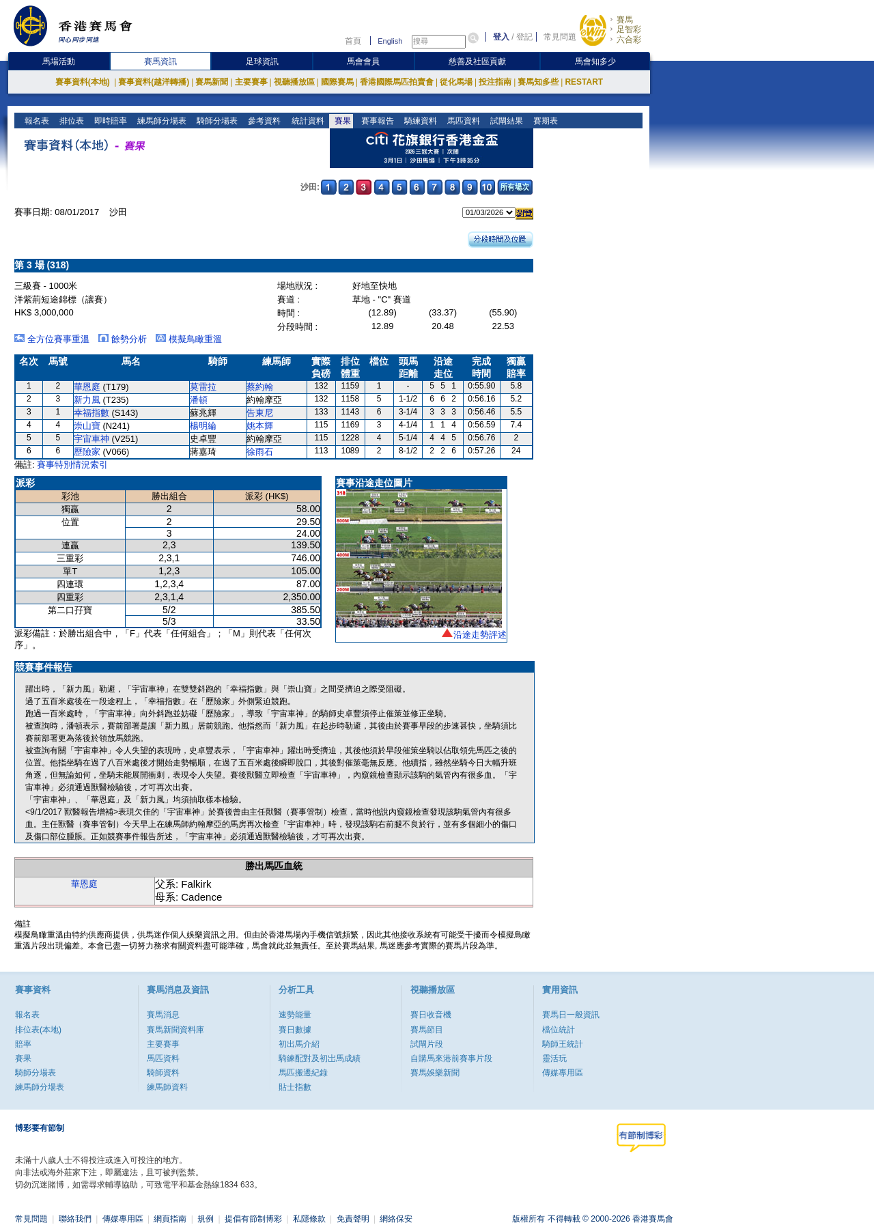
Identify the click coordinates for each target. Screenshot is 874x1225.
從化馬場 (456, 82)
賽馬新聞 (211, 82)
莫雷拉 (203, 387)
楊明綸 (203, 426)
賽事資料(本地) (83, 82)
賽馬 (625, 20)
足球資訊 (262, 61)
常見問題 (560, 37)
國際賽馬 (337, 82)
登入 (501, 37)
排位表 (70, 121)
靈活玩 (554, 1058)
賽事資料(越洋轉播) (153, 82)
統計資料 (306, 121)
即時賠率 (109, 121)
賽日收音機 (430, 1014)
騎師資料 (163, 1073)
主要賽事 (251, 82)
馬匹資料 (462, 121)
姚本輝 (259, 426)
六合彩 (629, 39)
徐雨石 (259, 452)
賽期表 (544, 121)
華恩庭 (87, 387)
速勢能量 (295, 1014)
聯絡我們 (75, 1219)
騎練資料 (418, 121)
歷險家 (87, 452)
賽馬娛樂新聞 (435, 1073)
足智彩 (629, 29)
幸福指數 (91, 413)
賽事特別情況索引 (72, 465)
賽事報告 (375, 121)
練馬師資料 (167, 1087)
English (390, 41)
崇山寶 (87, 426)
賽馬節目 (426, 1029)
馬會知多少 (595, 61)
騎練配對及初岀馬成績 (320, 1058)
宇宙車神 (91, 439)
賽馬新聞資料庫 (175, 1029)
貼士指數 (295, 1087)
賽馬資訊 (160, 61)
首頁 (353, 41)
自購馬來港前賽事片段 (451, 1058)
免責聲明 (353, 1219)
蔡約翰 (259, 387)
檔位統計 (558, 1029)
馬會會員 (363, 61)
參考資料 (263, 121)
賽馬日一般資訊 (571, 1014)
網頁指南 (170, 1219)
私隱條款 (309, 1219)
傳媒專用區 (562, 1073)
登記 (524, 37)
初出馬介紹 (299, 1044)
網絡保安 (396, 1219)
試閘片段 (426, 1044)
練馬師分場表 (160, 121)
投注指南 (495, 82)
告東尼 (259, 413)
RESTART (584, 82)
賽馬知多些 (538, 82)
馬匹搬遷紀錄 (303, 1073)
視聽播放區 (294, 82)
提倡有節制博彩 (253, 1219)
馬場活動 (58, 61)
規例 (205, 1219)
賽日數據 (295, 1029)
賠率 (23, 1044)
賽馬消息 (163, 1014)
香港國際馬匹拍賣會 (397, 82)
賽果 (341, 121)
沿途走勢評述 (480, 635)
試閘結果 (505, 121)
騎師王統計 (562, 1044)
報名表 (36, 121)
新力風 (87, 400)
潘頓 (199, 400)
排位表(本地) (38, 1029)
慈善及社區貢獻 (477, 61)
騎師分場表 (216, 121)
